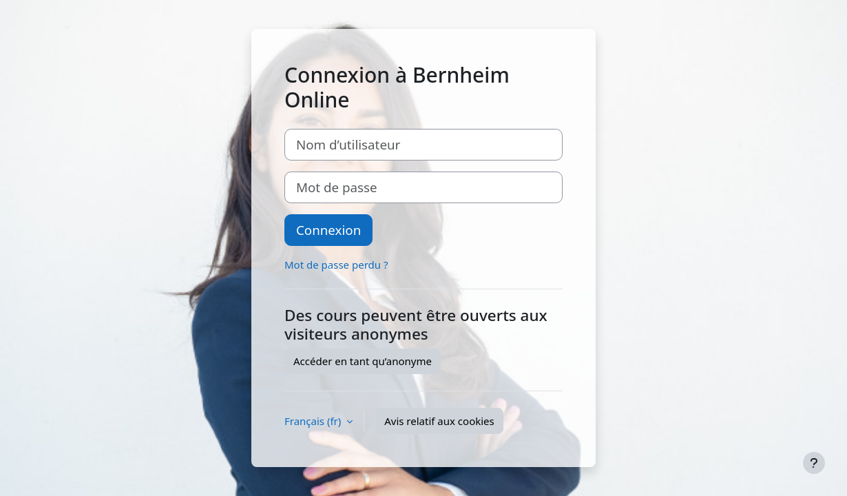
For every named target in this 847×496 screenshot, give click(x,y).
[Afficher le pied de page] (814, 463)
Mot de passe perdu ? (336, 264)
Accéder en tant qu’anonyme (362, 361)
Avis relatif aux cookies (439, 421)
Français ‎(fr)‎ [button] (314, 421)
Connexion (328, 229)
